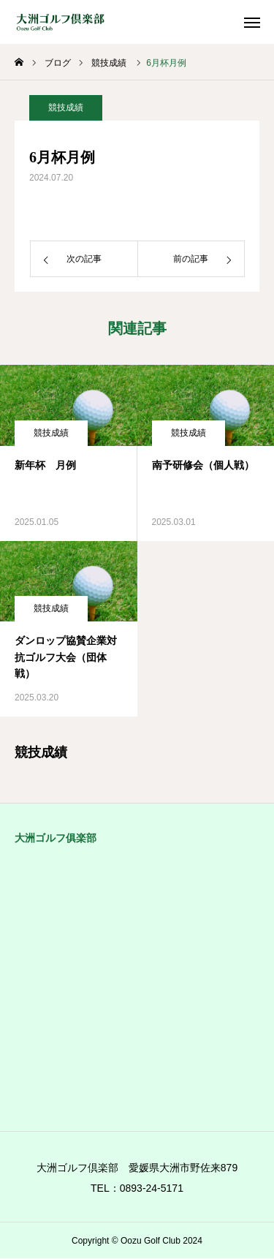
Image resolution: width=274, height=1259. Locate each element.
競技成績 (65, 107)
